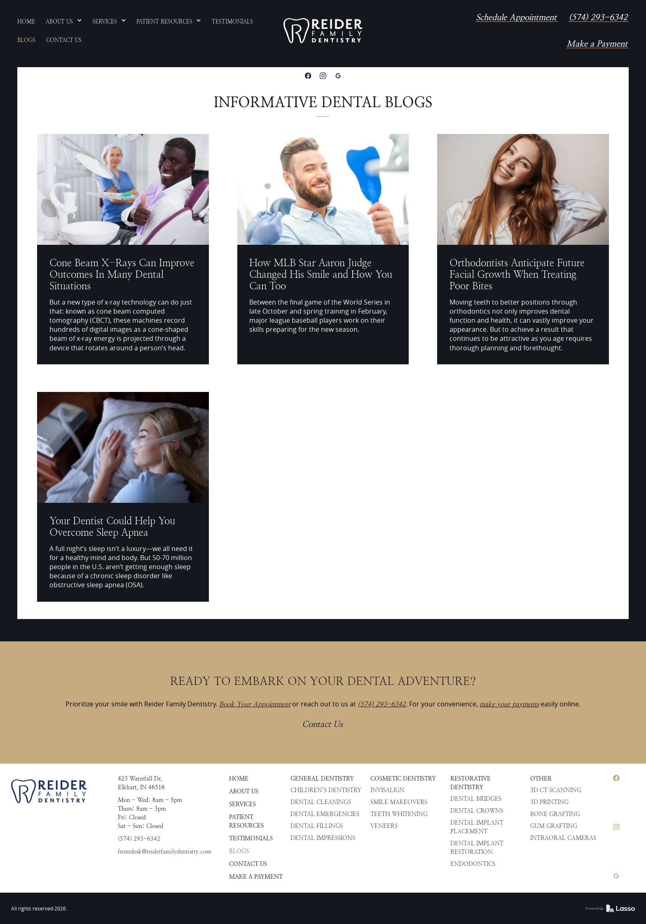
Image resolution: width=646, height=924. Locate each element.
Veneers (384, 826)
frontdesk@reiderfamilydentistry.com (164, 851)
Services (242, 804)
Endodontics (472, 864)
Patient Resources (246, 821)
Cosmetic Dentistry (403, 778)
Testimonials (251, 838)
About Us (243, 791)
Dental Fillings (316, 826)
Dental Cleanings (320, 802)
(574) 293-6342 (598, 17)
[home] (323, 30)
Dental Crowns (476, 810)
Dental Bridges (475, 798)
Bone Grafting (555, 814)
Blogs (239, 851)
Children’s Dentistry (325, 790)
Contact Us (322, 724)
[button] (64, 21)
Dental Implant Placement (476, 827)
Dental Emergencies (324, 814)
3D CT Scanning (555, 790)
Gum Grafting (553, 826)
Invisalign (387, 790)
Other (541, 778)
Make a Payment (596, 44)
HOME (238, 778)
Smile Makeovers (398, 802)
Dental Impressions (322, 838)
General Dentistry (322, 778)
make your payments (509, 704)
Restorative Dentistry (470, 783)
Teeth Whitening (399, 814)
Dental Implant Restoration (476, 848)
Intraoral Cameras (563, 838)
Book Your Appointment (254, 704)
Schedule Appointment (516, 17)
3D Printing (549, 802)
